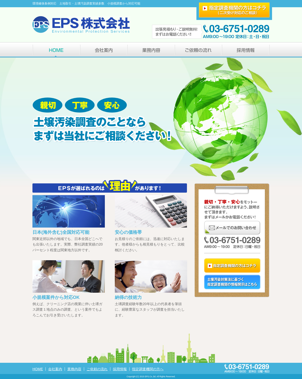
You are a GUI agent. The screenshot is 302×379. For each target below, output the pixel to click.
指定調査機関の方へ (147, 369)
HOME (37, 369)
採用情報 (120, 369)
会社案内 (55, 369)
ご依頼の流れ (97, 369)
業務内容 (74, 369)
